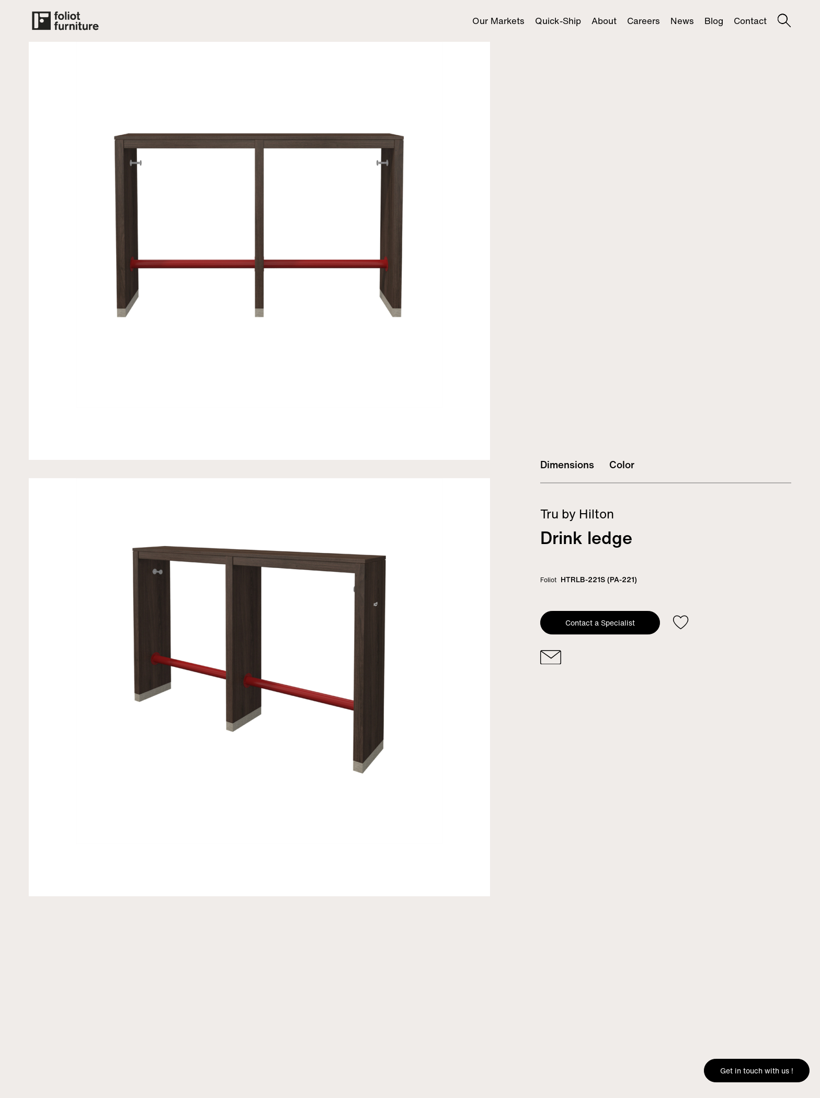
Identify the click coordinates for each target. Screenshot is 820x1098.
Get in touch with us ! (756, 1070)
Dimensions (567, 464)
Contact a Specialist (600, 622)
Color (621, 464)
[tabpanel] (259, 251)
